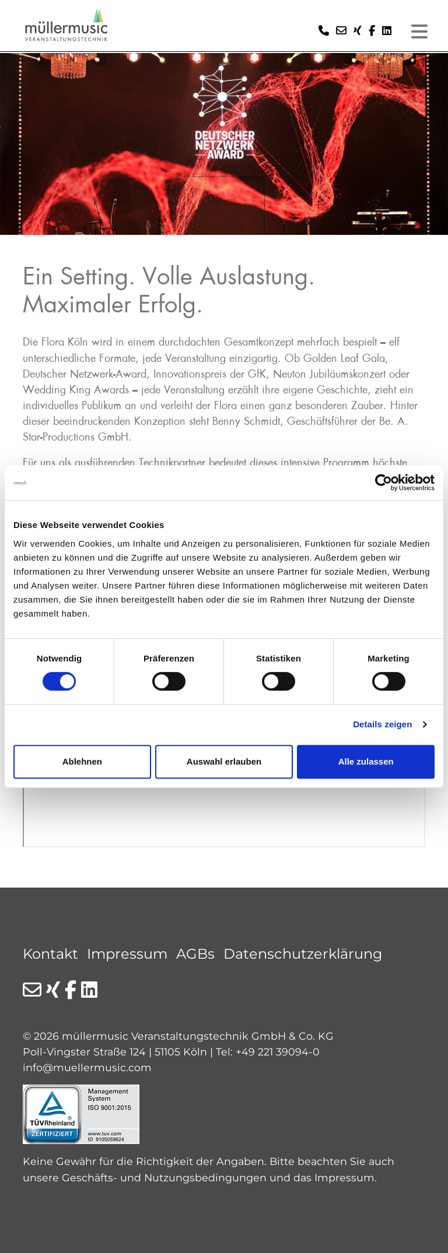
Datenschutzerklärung (302, 953)
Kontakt (50, 953)
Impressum (127, 953)
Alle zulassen (366, 761)
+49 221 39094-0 (278, 1052)
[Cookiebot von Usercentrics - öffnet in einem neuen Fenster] (383, 482)
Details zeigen (382, 724)
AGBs (195, 953)
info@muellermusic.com (87, 1067)
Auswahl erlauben (224, 761)
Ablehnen (82, 761)
